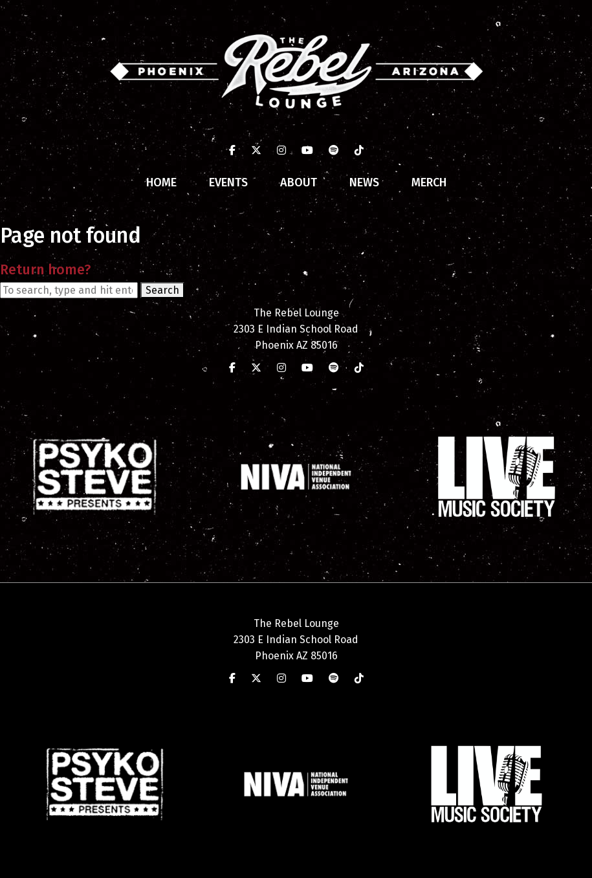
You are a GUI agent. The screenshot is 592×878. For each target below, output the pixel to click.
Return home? (45, 269)
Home (161, 182)
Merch (428, 182)
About (298, 182)
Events (228, 182)
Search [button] (162, 290)
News (364, 182)
